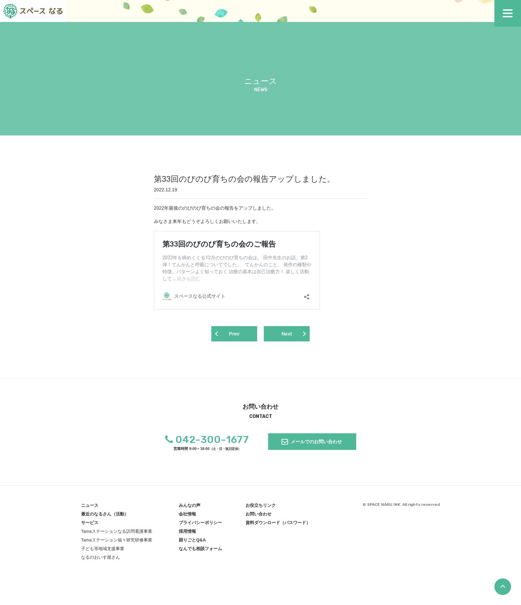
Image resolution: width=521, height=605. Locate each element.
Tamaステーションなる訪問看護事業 (116, 532)
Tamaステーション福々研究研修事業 (116, 541)
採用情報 (187, 532)
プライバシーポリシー (200, 523)
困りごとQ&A (192, 541)
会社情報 (187, 515)
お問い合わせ (258, 515)
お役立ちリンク (261, 506)
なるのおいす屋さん (100, 558)
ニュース (89, 506)
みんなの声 (189, 506)
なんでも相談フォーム (200, 549)
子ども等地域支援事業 (102, 549)
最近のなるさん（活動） (105, 515)
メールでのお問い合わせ (316, 443)
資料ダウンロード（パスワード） (278, 523)
